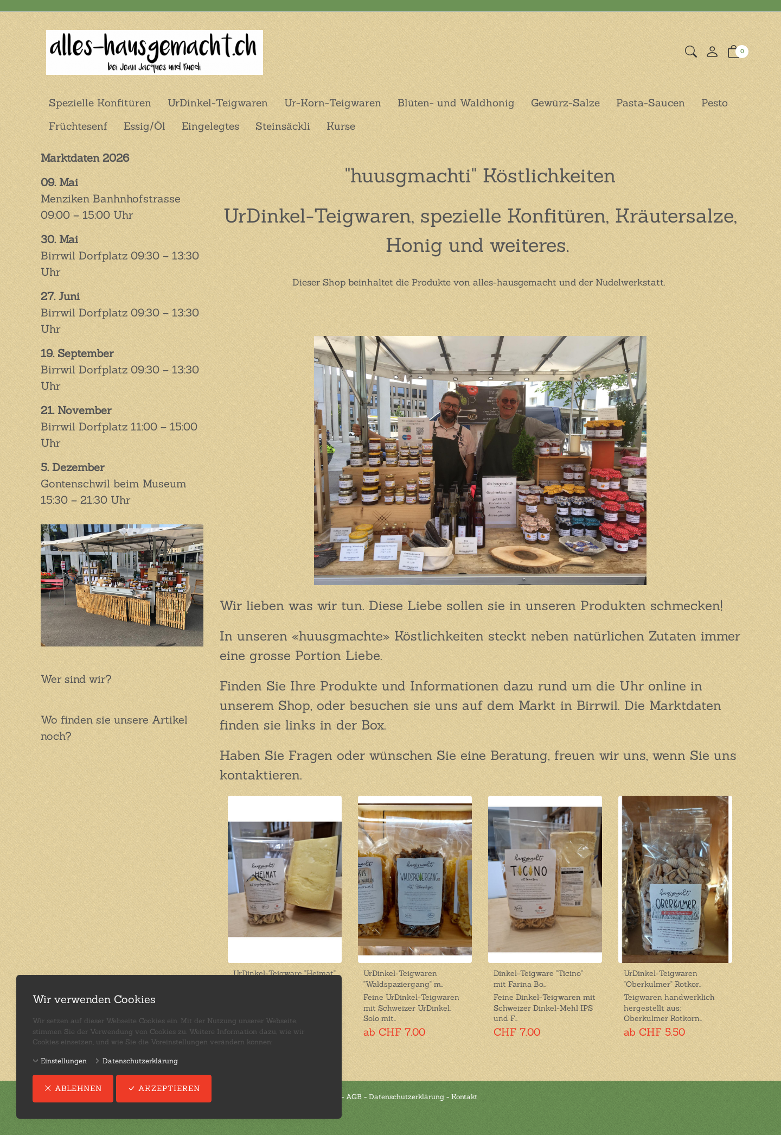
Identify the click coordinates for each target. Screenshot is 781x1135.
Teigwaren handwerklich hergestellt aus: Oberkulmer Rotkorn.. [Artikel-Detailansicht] (669, 1007)
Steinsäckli (282, 125)
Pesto (714, 102)
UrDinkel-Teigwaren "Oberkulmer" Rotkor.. (662, 978)
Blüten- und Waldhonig (456, 102)
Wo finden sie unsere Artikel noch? (114, 728)
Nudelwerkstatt (630, 282)
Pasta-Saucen (650, 102)
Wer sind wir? (76, 679)
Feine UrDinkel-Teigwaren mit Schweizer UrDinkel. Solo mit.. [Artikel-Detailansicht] (411, 1007)
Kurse (341, 125)
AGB (354, 1096)
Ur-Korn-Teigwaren (332, 102)
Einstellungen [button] (60, 1061)
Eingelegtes (210, 125)
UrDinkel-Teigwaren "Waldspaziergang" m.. (403, 978)
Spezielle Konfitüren (100, 102)
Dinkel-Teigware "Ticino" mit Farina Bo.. (538, 978)
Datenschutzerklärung (136, 1061)
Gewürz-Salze (565, 102)
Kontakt (464, 1096)
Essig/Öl (144, 125)
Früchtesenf (78, 125)
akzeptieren (163, 1088)
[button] (691, 52)
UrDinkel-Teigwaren (218, 102)
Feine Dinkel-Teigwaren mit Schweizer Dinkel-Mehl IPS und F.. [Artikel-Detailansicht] (545, 1007)
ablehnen (73, 1088)
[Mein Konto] (712, 52)
